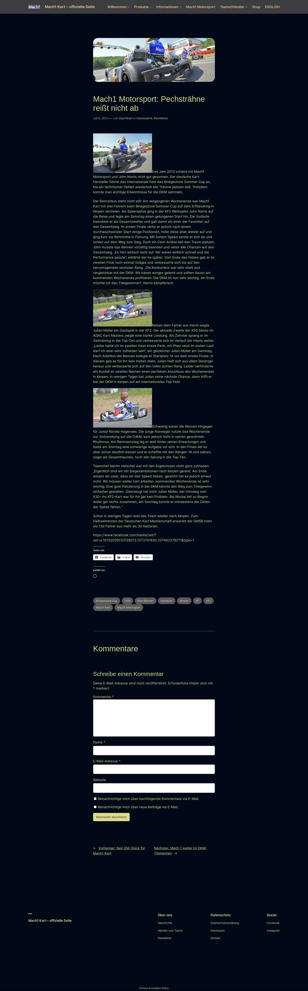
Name (99, 742)
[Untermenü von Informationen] (180, 7)
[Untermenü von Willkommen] (128, 7)
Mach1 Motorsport (128, 607)
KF (197, 600)
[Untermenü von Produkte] (150, 7)
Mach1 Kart (103, 607)
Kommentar (103, 697)
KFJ (208, 600)
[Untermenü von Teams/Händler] (246, 7)
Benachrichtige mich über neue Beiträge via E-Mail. (138, 807)
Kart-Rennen (146, 600)
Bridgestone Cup (106, 600)
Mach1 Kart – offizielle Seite (70, 6)
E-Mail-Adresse (107, 761)
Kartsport (167, 600)
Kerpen (184, 600)
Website (99, 780)
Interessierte (144, 118)
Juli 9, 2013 (100, 118)
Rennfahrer (161, 118)
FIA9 (127, 600)
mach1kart (125, 118)
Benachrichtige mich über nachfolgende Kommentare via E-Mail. (148, 799)
